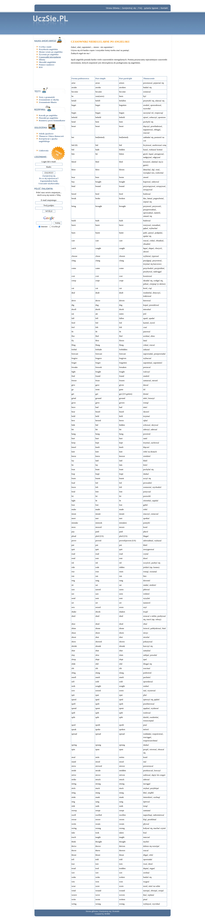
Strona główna (92, 911)
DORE (107, 914)
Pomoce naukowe (46, 64)
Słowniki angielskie (47, 62)
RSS (41, 67)
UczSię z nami (45, 47)
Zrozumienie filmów (48, 102)
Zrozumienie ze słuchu (49, 99)
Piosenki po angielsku (48, 118)
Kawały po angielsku (48, 115)
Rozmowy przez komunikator (52, 120)
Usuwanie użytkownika (49, 183)
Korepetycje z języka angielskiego (48, 140)
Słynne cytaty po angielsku (51, 52)
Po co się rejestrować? (49, 178)
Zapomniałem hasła (48, 181)
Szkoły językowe (46, 133)
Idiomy (42, 59)
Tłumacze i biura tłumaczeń (51, 136)
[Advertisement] (50, 78)
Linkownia (44, 150)
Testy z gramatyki (47, 97)
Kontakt (116, 911)
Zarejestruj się (48, 176)
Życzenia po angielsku (49, 54)
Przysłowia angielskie (48, 49)
